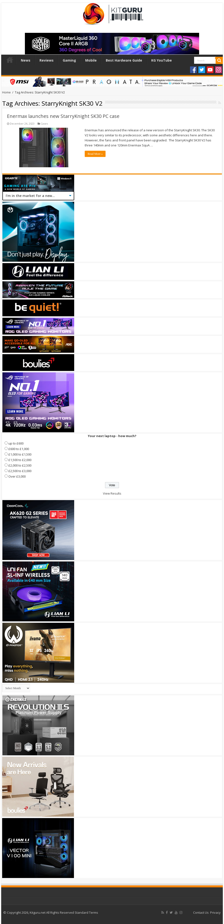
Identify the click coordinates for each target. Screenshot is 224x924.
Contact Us (201, 912)
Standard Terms (86, 912)
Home (10, 60)
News (25, 60)
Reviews (46, 60)
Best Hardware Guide (124, 60)
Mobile (91, 60)
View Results (112, 493)
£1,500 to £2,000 (19, 460)
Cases (44, 123)
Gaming (69, 60)
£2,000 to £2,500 (19, 465)
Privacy (215, 912)
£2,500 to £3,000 (19, 471)
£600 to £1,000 (18, 449)
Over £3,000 (17, 476)
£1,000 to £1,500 (19, 454)
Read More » (95, 154)
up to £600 (15, 443)
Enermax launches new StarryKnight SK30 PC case (63, 116)
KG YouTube (161, 60)
